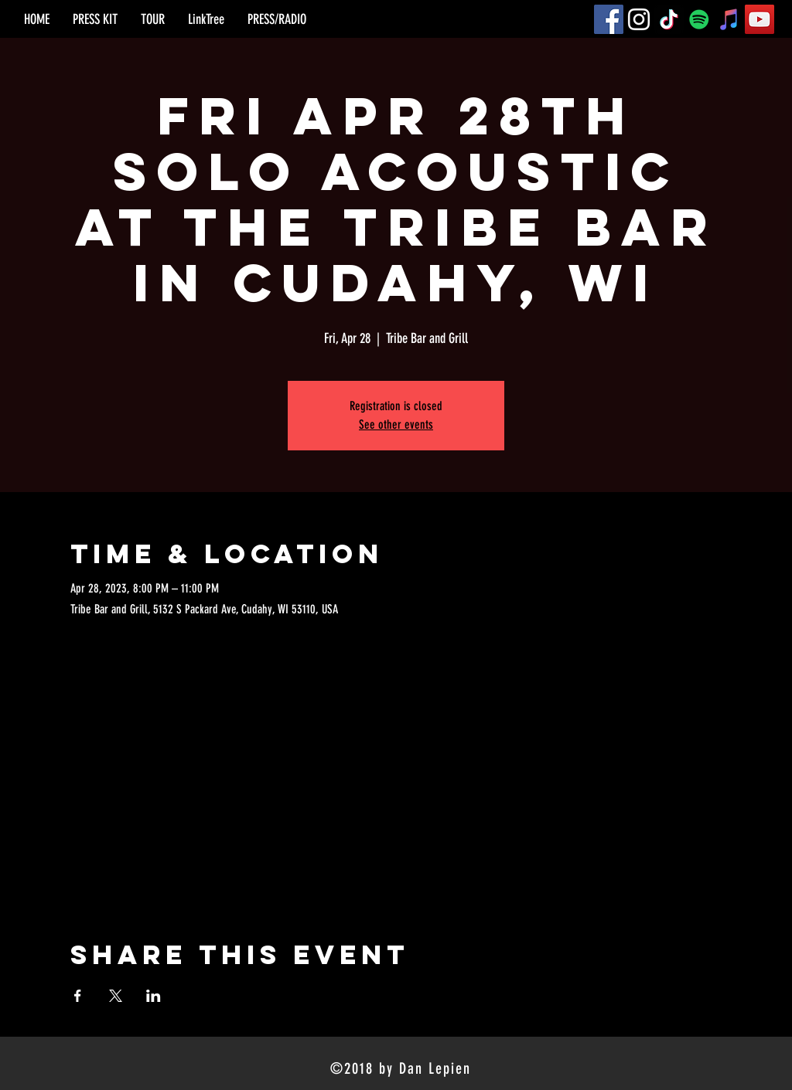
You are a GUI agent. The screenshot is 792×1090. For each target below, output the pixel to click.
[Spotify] (699, 19)
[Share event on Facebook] (77, 996)
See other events (396, 424)
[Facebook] (608, 19)
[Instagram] (639, 19)
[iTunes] (729, 19)
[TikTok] (669, 19)
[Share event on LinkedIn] (153, 996)
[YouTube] (759, 19)
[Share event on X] (115, 996)
